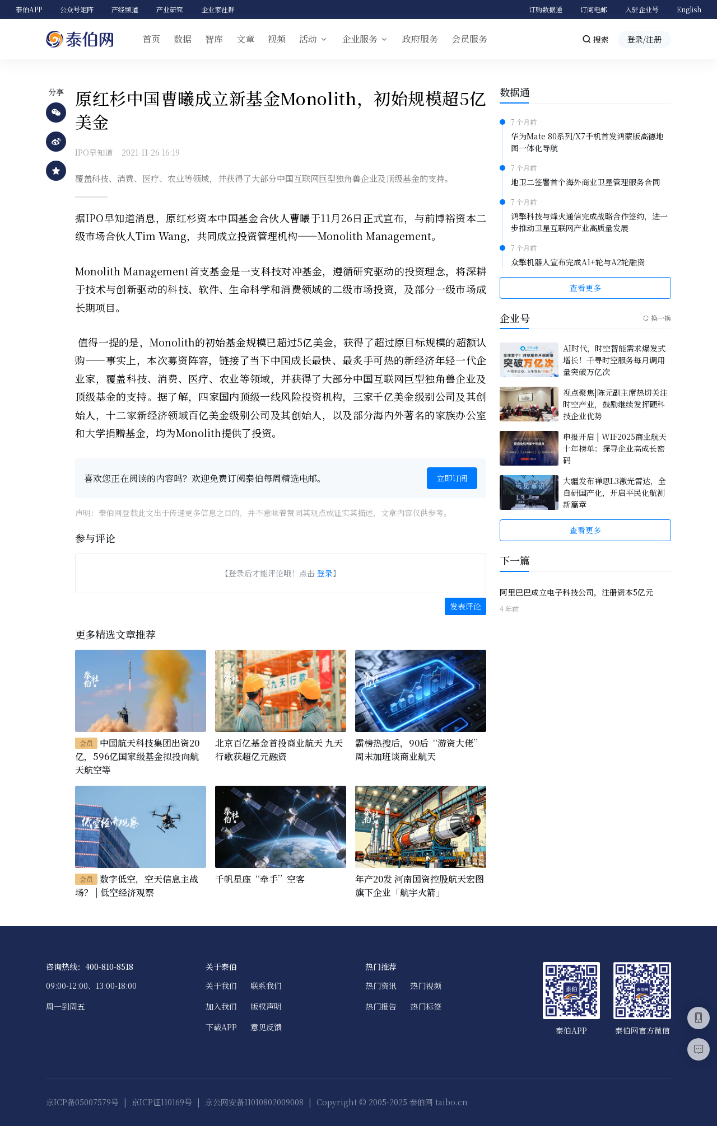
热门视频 (425, 985)
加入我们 (221, 1006)
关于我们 (221, 985)
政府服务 (420, 38)
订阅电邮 (593, 9)
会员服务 (469, 38)
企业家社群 (218, 9)
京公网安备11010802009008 (254, 1102)
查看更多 (585, 287)
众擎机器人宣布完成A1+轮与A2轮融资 (578, 262)
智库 (214, 38)
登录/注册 (644, 39)
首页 (151, 38)
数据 (183, 38)
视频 (277, 38)
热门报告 (381, 1006)
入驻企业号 (642, 9)
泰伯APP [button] (29, 9)
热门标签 (425, 1006)
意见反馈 (266, 1027)
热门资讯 (381, 985)
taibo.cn (451, 1102)
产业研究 (169, 9)
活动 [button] (308, 38)
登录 (325, 573)
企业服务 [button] (360, 38)
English (689, 9)
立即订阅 (452, 478)
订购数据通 (545, 9)
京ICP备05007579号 (82, 1102)
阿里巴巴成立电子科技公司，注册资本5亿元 (576, 592)
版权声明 (266, 1006)
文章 (245, 38)
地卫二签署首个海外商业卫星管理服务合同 (585, 181)
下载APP (221, 1027)
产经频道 (124, 9)
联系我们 (266, 985)
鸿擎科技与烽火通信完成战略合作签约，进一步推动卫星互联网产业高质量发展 (589, 221)
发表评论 (465, 606)
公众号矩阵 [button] (77, 9)
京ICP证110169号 (162, 1102)
